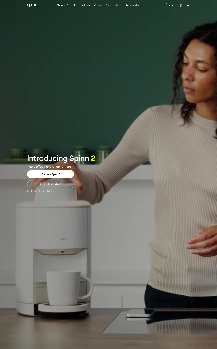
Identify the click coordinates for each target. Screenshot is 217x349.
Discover (50, 174)
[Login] (188, 5)
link (53, 191)
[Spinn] (32, 5)
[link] (180, 5)
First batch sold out (50, 184)
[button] (160, 5)
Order (170, 5)
